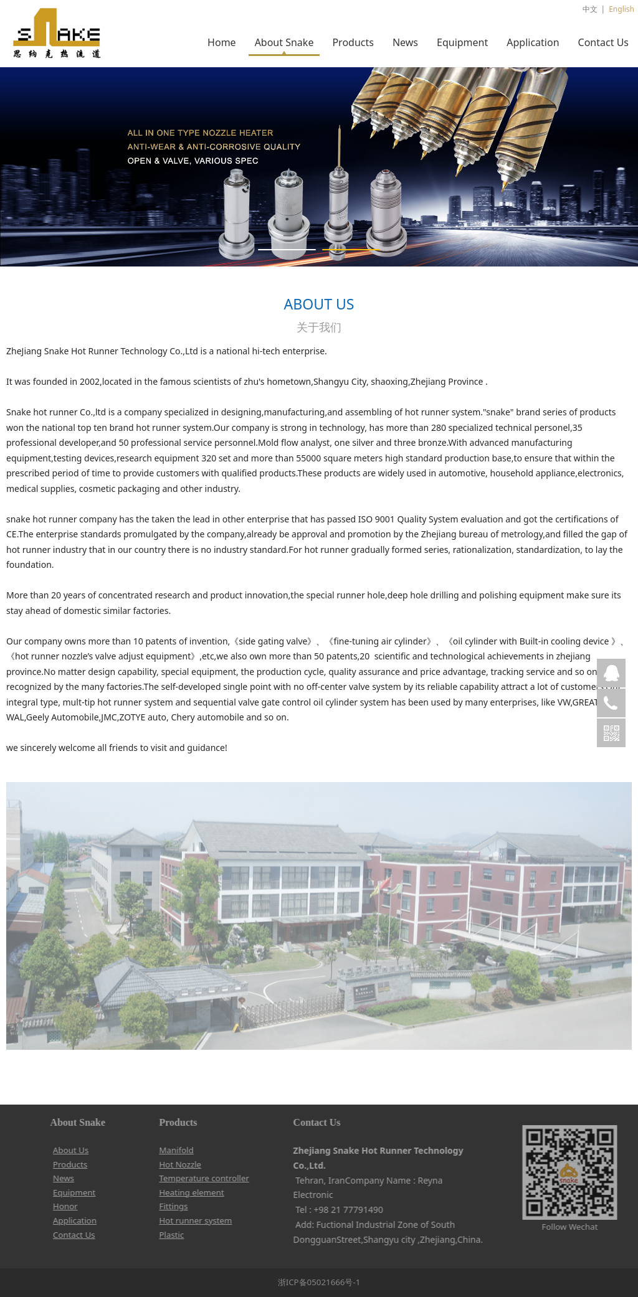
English (621, 9)
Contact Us (603, 42)
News (405, 42)
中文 (590, 9)
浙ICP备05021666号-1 (319, 1282)
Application (533, 42)
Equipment (462, 42)
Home (221, 42)
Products (353, 42)
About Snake (284, 42)
